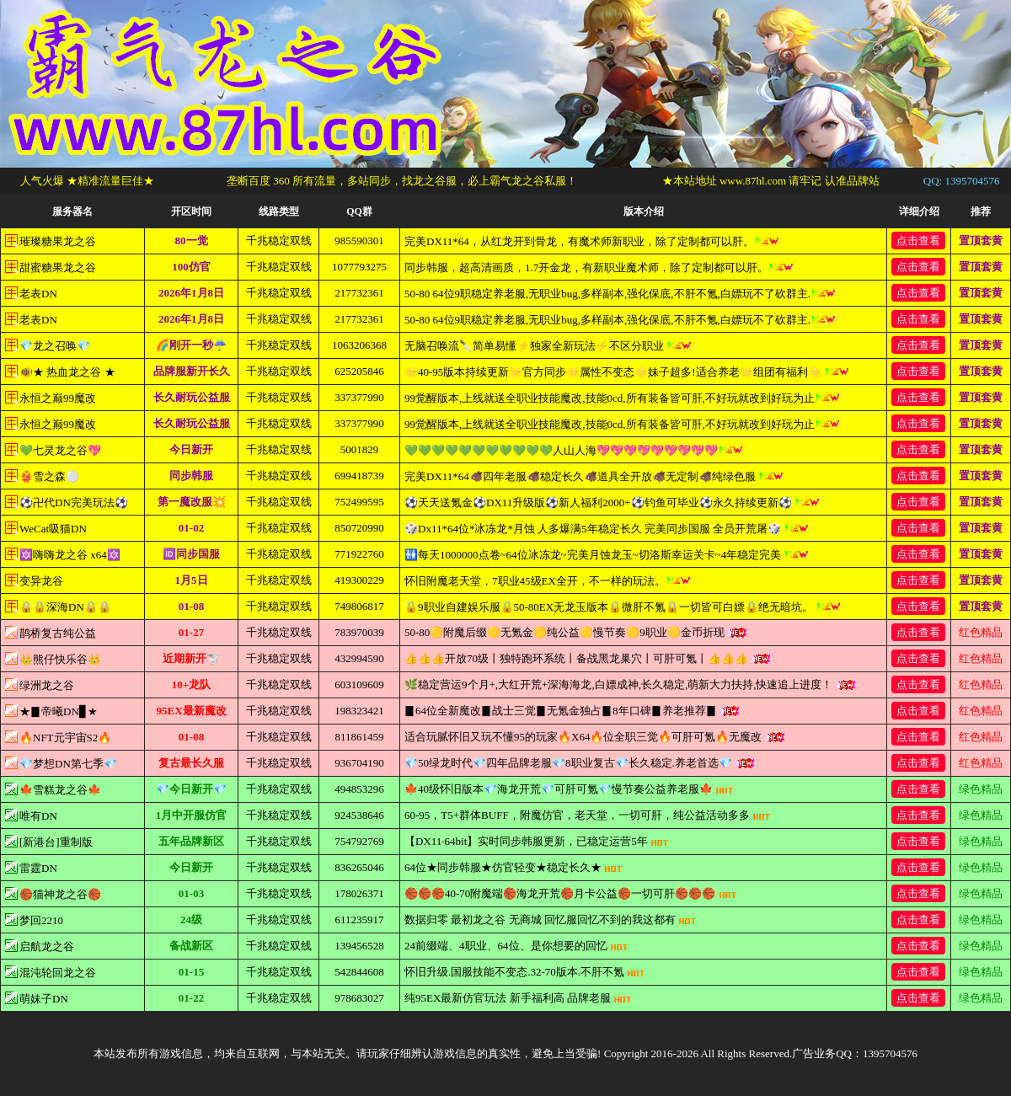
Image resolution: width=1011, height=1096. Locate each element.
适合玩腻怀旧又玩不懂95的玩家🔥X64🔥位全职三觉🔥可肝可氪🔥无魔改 (594, 736)
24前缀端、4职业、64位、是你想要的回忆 (516, 945)
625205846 (359, 371)
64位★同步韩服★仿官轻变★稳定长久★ (513, 867)
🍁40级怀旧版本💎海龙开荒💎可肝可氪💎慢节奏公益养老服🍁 (569, 789)
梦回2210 (41, 920)
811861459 (358, 736)
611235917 (358, 919)
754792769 (359, 841)
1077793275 (359, 266)
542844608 (359, 971)
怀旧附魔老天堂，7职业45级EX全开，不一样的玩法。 (547, 581)
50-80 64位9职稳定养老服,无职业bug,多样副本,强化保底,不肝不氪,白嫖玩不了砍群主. (620, 293)
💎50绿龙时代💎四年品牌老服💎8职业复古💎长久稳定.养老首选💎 (579, 763)
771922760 (359, 554)
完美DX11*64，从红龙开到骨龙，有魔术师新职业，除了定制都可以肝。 (591, 241)
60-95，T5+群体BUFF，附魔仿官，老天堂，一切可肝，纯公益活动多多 (587, 815)
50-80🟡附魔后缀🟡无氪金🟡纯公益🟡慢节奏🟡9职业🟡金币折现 (575, 632)
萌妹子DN (43, 998)
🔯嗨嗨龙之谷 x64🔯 (69, 554)
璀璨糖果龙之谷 (57, 241)
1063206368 (359, 345)
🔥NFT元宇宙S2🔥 (65, 737)
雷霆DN (38, 868)
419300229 (359, 580)
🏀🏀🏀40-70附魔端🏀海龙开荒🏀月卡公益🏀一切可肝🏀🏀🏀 (570, 893)
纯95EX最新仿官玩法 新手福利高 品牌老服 (518, 998)
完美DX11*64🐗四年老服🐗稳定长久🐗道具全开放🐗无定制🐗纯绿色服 (594, 476)
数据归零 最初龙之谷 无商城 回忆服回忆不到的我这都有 (550, 919)
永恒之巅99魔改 (57, 398)
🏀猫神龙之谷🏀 (60, 894)
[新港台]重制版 (56, 842)
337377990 (359, 397)
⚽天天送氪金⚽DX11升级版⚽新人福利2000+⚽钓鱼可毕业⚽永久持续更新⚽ (612, 502)
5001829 (359, 449)
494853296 (359, 789)
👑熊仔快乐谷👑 (60, 659)
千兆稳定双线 (279, 240)
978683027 (359, 998)
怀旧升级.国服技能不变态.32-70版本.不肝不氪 (524, 971)
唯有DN (38, 816)
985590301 (359, 240)
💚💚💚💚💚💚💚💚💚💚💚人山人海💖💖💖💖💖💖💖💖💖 (573, 450)
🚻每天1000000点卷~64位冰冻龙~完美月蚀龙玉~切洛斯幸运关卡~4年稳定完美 (606, 554)
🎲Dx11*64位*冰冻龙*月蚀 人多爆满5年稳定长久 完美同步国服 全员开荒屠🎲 (606, 528)
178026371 (359, 893)
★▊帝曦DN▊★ (58, 711)
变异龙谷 (41, 581)
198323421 (359, 710)
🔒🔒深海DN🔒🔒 (65, 607)
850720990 (359, 527)
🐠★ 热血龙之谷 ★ (67, 372)
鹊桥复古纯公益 (57, 633)
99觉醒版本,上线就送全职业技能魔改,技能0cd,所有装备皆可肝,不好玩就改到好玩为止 (622, 398)
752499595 (359, 501)
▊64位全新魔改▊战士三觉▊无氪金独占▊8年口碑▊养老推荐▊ (571, 710)
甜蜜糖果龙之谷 (57, 267)
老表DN (38, 293)
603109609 (359, 684)
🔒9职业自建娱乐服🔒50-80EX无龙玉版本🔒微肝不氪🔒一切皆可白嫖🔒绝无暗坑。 (622, 607)
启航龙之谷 (46, 946)
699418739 (359, 475)
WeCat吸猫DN (53, 528)
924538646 (359, 815)
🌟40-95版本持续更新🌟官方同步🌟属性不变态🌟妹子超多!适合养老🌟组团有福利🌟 (626, 372)
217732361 (359, 292)
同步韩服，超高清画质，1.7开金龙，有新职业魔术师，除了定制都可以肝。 (599, 267)
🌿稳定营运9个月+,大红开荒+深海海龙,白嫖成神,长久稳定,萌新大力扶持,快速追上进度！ (629, 684)
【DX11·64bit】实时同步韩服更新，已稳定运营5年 (536, 841)
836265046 (359, 867)
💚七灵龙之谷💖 (60, 450)
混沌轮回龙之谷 (57, 972)
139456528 (359, 945)
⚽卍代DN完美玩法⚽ (73, 502)
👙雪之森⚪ (49, 476)
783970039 (359, 632)
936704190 (359, 763)
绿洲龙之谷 (46, 685)
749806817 (359, 606)
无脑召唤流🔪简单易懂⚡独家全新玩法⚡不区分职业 (548, 345)
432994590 (359, 658)
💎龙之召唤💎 (54, 345)
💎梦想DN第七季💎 (68, 763)
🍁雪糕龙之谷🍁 (60, 789)
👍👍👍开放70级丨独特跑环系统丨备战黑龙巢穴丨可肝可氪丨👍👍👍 (587, 658)
